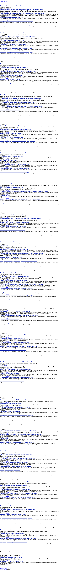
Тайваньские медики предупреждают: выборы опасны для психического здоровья (16, 52)
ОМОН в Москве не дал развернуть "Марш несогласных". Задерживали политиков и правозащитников (20, 90)
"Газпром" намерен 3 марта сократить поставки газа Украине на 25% (13, 542)
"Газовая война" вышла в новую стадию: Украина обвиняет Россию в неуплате (15, 5)
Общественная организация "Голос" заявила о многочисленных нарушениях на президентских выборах (20, 98)
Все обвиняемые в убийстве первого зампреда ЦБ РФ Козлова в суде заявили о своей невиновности (20, 199)
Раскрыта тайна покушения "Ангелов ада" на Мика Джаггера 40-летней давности (15, 369)
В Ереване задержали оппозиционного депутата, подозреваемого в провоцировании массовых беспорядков (21, 434)
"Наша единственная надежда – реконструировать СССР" (11, 299)
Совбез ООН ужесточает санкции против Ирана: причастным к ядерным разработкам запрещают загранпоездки (22, 13)
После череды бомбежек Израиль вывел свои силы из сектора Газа (13, 529)
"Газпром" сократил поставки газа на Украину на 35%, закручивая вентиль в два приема (17, 102)
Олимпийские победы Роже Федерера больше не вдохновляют (12, 272)
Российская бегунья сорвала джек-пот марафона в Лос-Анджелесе (13, 350)
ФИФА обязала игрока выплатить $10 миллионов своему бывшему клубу (14, 172)
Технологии (7, 159)
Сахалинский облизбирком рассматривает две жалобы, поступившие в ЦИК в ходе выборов (18, 538)
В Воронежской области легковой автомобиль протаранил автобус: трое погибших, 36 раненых (18, 430)
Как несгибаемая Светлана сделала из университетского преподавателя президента (16, 288)
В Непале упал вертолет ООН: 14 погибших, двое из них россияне (13, 44)
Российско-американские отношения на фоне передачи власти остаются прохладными (17, 114)
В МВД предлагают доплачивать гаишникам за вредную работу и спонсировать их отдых (17, 509)
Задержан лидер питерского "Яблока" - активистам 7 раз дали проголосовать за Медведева (18, 525)
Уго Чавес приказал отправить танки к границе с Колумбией (11, 561)
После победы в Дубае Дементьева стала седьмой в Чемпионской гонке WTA (15, 407)
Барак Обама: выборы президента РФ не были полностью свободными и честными (16, 549)
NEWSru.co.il (2, 568)
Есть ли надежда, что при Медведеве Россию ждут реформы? (12, 505)
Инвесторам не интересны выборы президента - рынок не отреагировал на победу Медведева (18, 292)
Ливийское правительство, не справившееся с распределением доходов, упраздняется (17, 295)
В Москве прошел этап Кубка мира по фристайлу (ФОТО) (11, 75)
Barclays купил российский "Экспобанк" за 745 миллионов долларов (13, 357)
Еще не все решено (4, 438)
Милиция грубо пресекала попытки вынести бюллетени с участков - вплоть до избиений (17, 497)
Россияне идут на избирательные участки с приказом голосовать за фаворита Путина (17, 501)
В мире (7, 12)
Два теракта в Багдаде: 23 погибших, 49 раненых (9, 319)
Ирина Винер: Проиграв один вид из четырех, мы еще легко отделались (14, 426)
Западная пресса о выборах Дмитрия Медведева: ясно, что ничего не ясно (14, 249)
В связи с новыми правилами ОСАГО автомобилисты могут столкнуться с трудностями (17, 442)
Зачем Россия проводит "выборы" (7, 323)
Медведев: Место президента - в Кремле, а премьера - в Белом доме (13, 553)
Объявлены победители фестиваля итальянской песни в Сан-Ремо (13, 514)
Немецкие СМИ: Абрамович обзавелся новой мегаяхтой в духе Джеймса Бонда (15, 466)
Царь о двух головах (4, 245)
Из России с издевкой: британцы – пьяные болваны (10, 110)
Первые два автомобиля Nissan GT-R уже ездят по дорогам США (12, 241)
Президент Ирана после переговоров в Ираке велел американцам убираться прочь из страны (18, 210)
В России (7, 31)
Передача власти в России (5, 195)
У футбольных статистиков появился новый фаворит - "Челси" (12, 230)
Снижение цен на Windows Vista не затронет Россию (10, 268)
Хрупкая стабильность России (6, 148)
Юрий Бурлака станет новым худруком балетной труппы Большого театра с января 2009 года (18, 261)
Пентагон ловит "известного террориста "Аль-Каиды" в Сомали (12, 40)
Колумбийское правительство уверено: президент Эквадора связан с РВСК (14, 481)
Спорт (7, 66)
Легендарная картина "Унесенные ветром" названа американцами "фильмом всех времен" (17, 458)
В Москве (6, 568)
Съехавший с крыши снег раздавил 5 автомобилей (10, 373)
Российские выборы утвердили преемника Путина (10, 411)
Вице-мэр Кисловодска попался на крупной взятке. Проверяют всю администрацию (16, 415)
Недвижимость (8, 132)
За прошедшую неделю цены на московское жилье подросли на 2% (13, 152)
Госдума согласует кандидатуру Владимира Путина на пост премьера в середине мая (16, 330)
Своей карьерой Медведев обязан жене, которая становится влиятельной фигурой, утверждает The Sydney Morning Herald (24, 191)
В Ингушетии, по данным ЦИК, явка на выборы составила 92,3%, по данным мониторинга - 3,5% (18, 346)
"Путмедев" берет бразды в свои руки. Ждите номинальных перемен (13, 485)
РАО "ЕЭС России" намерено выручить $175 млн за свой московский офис (14, 276)
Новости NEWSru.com (4, 569)
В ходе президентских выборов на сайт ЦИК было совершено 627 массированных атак (17, 334)
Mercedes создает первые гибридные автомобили (10, 183)
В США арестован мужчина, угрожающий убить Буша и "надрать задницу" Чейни (16, 48)
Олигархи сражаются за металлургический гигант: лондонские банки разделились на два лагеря (19, 493)
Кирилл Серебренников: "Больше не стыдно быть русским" (11, 133)
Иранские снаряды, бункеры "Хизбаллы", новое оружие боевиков (13, 214)
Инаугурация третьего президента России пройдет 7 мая (11, 557)
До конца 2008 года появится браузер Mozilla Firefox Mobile (11, 156)
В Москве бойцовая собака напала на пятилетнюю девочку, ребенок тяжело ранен (16, 454)
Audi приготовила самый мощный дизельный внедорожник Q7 (12, 338)
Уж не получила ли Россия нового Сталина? (8, 160)
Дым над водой (3, 203)
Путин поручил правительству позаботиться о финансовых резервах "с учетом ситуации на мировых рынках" (21, 106)
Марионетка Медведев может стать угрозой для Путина (11, 257)
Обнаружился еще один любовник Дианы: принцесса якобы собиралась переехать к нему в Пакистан (20, 25)
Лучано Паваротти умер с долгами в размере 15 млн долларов (12, 137)
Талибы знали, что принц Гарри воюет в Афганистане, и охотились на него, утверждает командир (19, 179)
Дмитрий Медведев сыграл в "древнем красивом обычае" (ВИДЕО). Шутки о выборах (17, 361)
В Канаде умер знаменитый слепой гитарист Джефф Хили (11, 17)
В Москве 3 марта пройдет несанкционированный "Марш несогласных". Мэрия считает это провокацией (20, 306)
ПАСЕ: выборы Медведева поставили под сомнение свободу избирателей (14, 342)
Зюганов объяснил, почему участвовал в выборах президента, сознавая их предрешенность (18, 83)
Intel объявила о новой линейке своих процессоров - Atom (11, 187)
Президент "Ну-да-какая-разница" (6, 395)
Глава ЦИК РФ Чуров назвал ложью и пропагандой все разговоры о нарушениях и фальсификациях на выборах (22, 284)
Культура (7, 20)
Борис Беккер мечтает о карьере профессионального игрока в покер (13, 63)
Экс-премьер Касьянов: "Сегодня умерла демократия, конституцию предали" (15, 450)
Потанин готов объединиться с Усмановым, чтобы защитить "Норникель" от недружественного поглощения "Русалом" (23, 477)
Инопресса (7, 136)
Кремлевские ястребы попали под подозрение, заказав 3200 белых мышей (14, 168)
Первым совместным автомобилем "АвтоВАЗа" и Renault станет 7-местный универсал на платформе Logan (21, 399)
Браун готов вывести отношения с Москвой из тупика (10, 403)
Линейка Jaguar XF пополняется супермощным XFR (10, 470)
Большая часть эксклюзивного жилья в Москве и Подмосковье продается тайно (15, 129)
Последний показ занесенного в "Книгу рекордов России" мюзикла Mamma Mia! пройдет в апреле (19, 315)
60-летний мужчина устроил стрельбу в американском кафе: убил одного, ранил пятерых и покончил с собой (21, 9)
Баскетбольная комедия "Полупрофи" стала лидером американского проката (15, 164)
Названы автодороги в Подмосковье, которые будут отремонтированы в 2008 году (16, 311)
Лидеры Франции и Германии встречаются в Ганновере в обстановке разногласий (16, 518)
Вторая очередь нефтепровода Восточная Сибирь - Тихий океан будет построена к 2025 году (18, 141)
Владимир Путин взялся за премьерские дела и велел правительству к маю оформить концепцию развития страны (22, 94)
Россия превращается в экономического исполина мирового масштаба (14, 462)
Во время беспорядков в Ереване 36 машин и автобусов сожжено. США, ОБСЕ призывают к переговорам (20, 218)
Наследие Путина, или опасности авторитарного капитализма (12, 381)
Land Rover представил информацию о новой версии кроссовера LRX (13, 280)
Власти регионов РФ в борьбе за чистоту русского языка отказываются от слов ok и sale (17, 59)
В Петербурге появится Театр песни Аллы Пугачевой (10, 79)
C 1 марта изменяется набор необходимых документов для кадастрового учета (15, 489)
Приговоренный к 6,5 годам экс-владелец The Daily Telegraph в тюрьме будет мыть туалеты (18, 71)
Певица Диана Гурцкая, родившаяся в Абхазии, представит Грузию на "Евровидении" (17, 32)
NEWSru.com (3, 1)
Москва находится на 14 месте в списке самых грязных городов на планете (14, 222)
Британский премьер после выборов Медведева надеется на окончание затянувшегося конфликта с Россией (21, 253)
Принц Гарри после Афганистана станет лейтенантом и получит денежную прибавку (16, 377)
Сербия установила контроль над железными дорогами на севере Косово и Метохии (16, 21)
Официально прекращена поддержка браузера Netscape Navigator (13, 226)
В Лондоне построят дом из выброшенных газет (9, 388)
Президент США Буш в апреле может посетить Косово (10, 125)
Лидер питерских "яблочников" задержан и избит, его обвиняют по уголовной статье (16, 121)
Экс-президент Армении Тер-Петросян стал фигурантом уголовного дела (14, 67)
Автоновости (7, 186)
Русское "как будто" (4, 365)
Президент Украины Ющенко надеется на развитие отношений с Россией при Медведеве (17, 36)
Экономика (7, 8)
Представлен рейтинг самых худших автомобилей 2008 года (12, 533)
